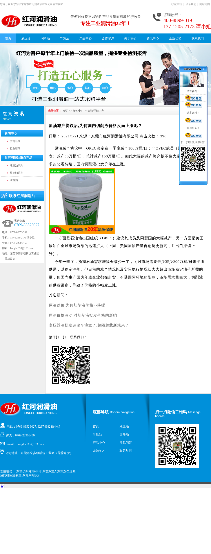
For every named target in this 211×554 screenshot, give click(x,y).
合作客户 (108, 38)
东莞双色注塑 (66, 471)
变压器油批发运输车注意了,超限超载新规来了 (89, 325)
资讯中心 (153, 38)
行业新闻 (15, 148)
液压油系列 (16, 165)
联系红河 (126, 450)
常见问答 (126, 442)
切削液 (90, 164)
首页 (8, 38)
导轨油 (97, 434)
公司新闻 (15, 141)
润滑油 (45, 38)
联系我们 (191, 4)
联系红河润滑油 (22, 196)
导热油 (64, 38)
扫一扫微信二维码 (171, 412)
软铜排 (37, 471)
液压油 (26, 38)
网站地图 (204, 4)
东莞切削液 (24, 471)
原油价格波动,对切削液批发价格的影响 (83, 315)
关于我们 (130, 38)
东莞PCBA (49, 471)
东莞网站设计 (31, 475)
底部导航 (101, 412)
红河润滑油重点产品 (18, 157)
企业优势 (175, 38)
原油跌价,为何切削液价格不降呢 (77, 305)
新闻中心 (11, 133)
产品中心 (85, 38)
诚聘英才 (99, 450)
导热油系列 (16, 172)
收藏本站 (176, 4)
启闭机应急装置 (11, 475)
